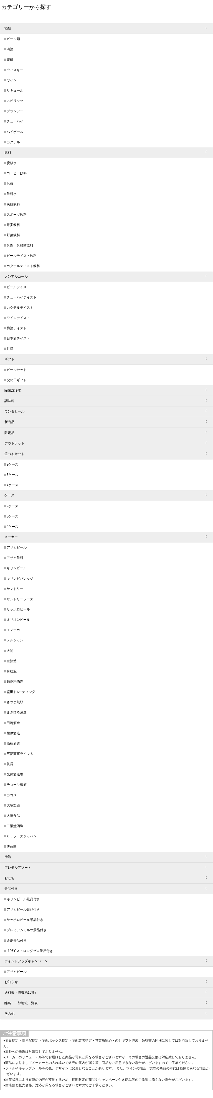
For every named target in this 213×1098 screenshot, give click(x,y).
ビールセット (17, 370)
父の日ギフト (17, 380)
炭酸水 (12, 163)
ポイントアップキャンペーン (26, 961)
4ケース (13, 485)
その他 (9, 1014)
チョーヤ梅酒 (17, 785)
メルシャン (15, 640)
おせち (9, 878)
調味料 (9, 401)
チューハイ (15, 121)
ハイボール (15, 132)
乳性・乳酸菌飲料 (20, 245)
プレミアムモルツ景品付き (27, 930)
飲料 (7, 152)
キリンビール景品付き (23, 899)
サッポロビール (18, 609)
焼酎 (10, 60)
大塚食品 (13, 816)
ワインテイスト (18, 318)
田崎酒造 (13, 723)
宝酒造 (12, 661)
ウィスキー (15, 70)
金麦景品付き (17, 941)
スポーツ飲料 (17, 215)
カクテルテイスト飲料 (23, 266)
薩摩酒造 (13, 733)
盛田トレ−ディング (21, 692)
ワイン (12, 80)
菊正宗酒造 (15, 682)
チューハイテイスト (22, 297)
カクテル (13, 142)
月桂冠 (12, 671)
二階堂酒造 (15, 826)
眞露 (10, 764)
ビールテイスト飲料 (22, 256)
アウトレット (14, 443)
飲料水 (12, 194)
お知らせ (11, 982)
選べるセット (14, 454)
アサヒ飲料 (15, 558)
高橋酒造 (13, 743)
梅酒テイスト (17, 328)
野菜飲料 (13, 235)
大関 (10, 651)
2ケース (13, 464)
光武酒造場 (15, 774)
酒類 (7, 28)
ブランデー (15, 111)
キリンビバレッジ (20, 579)
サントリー (15, 589)
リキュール (15, 90)
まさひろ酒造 (17, 712)
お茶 (10, 183)
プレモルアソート (17, 868)
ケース (9, 495)
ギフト (9, 359)
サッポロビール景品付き (25, 920)
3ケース (13, 475)
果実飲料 (13, 225)
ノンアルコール (16, 276)
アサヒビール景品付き (23, 909)
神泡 (7, 857)
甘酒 (10, 349)
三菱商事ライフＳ (20, 754)
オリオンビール (18, 620)
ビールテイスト (18, 287)
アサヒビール (17, 547)
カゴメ (12, 795)
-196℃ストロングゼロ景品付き (30, 951)
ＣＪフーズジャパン (22, 836)
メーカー (11, 537)
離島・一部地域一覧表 (21, 1003)
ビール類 (13, 39)
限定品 (9, 433)
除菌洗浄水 (12, 390)
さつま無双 (15, 702)
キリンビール (17, 568)
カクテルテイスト (20, 308)
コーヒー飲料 (17, 173)
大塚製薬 (13, 805)
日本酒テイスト (18, 338)
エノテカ (13, 630)
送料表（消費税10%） (21, 992)
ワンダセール (14, 411)
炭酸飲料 (13, 204)
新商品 (9, 422)
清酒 (10, 49)
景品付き (11, 889)
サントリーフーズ (20, 599)
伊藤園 (12, 846)
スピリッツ (15, 101)
